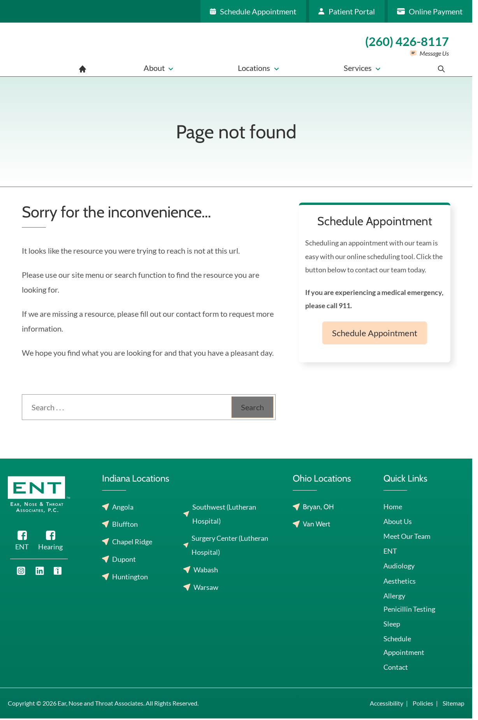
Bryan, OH (318, 507)
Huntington (130, 576)
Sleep (391, 623)
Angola (123, 507)
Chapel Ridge (132, 541)
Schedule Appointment (374, 333)
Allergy (394, 595)
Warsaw (205, 587)
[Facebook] (22, 542)
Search (252, 407)
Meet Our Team (407, 536)
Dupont (124, 559)
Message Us (434, 53)
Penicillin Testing (409, 609)
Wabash (205, 569)
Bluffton (125, 524)
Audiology (399, 565)
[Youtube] (21, 570)
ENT (390, 551)
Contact (395, 667)
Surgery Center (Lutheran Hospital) (230, 545)
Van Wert (316, 524)
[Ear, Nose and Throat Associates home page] (52, 49)
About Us (397, 521)
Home (392, 506)
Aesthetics (399, 581)
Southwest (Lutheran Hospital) (224, 514)
